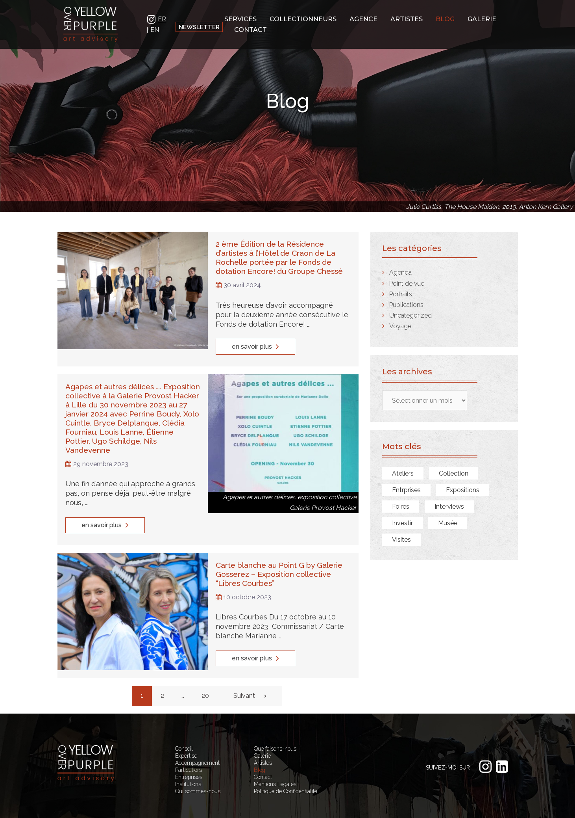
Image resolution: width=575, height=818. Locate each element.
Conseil (184, 728)
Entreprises (188, 757)
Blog (445, 18)
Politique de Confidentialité (285, 771)
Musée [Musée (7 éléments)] (447, 523)
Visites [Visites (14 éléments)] (401, 539)
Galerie (482, 18)
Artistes (406, 18)
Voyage (400, 326)
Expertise (186, 735)
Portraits (400, 294)
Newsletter (199, 27)
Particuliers (188, 750)
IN (151, 18)
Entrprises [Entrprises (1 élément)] (406, 490)
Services (240, 18)
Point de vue (406, 283)
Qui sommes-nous (197, 771)
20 (205, 675)
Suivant (244, 675)
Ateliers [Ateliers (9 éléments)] (403, 473)
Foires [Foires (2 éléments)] (400, 506)
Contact (250, 29)
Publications (406, 305)
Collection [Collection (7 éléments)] (453, 473)
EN (154, 29)
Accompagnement (197, 743)
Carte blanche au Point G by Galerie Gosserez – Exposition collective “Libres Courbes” (277, 555)
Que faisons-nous (275, 728)
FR (162, 18)
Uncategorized (410, 315)
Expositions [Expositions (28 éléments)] (462, 490)
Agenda (400, 272)
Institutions (188, 764)
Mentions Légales (275, 764)
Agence (363, 18)
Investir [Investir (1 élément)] (402, 523)
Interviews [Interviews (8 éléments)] (449, 506)
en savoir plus (255, 343)
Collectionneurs (303, 18)
